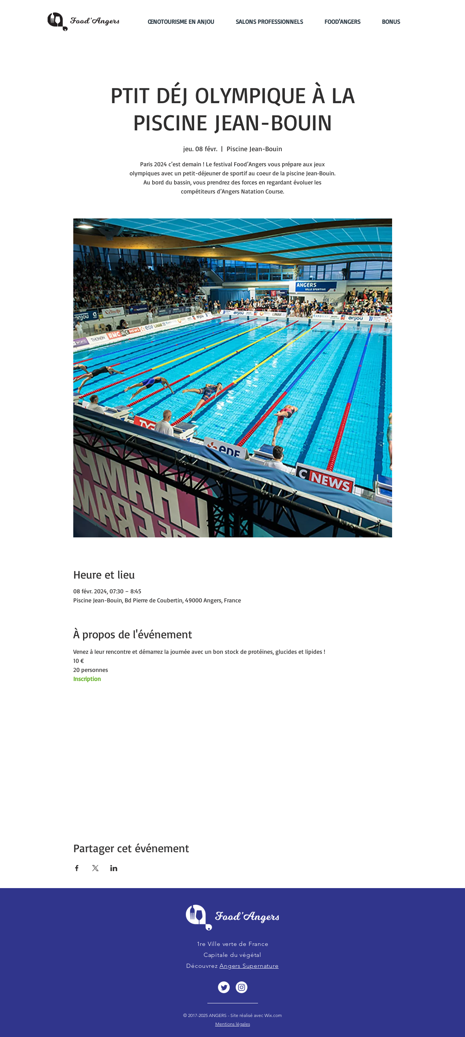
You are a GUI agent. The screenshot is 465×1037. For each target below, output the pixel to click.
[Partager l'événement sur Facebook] (76, 868)
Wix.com (272, 1015)
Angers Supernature (248, 965)
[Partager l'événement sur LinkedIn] (113, 868)
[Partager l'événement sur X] (95, 868)
